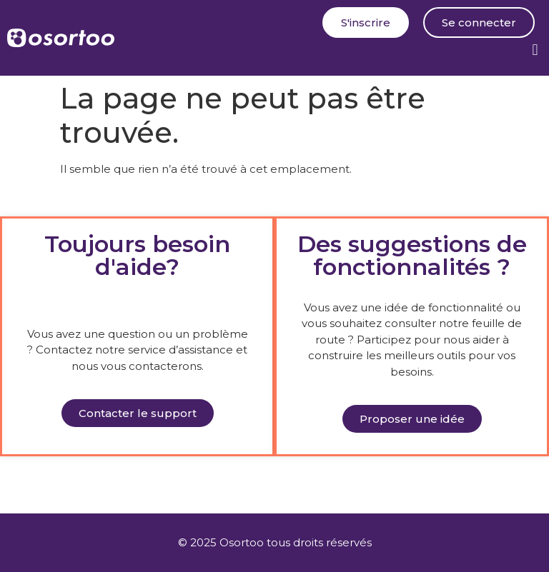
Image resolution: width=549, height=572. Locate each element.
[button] (535, 49)
